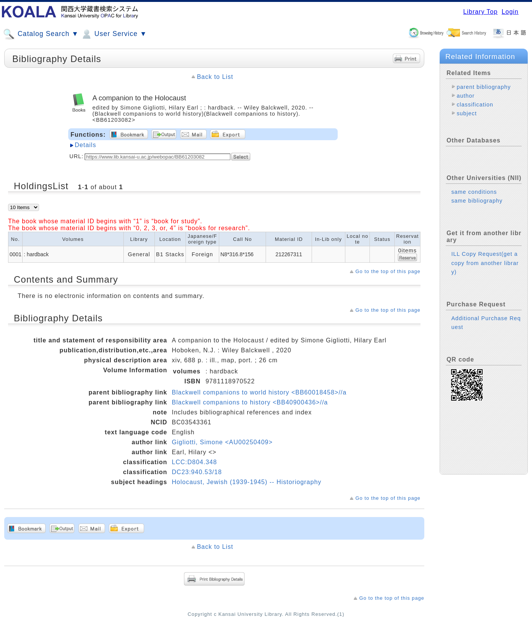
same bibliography (476, 201)
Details (85, 145)
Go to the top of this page (387, 271)
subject (466, 113)
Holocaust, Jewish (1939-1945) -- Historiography (246, 482)
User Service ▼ (113, 34)
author (465, 96)
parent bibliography (483, 87)
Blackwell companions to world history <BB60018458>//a (259, 392)
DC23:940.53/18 (197, 472)
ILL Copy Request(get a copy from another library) (485, 263)
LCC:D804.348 (194, 462)
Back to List (215, 77)
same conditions (474, 192)
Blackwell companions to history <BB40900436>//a (250, 402)
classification (474, 104)
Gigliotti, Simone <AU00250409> (222, 442)
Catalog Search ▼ (41, 34)
